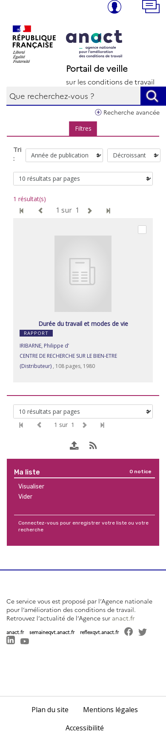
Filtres (83, 128)
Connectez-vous (38, 523)
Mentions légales (110, 709)
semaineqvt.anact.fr (51, 632)
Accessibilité (85, 728)
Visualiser (31, 486)
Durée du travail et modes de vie (83, 324)
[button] (154, 7)
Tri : (17, 154)
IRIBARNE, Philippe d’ (44, 345)
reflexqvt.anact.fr (99, 632)
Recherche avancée (131, 112)
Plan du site (50, 709)
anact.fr (123, 618)
